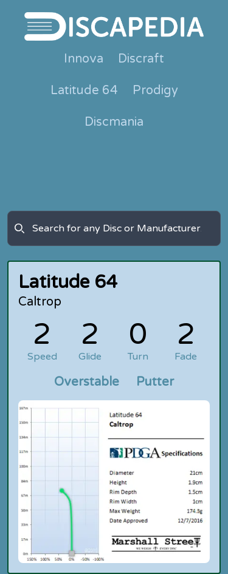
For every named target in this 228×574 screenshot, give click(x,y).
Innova (83, 59)
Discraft (141, 59)
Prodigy (155, 90)
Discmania (114, 122)
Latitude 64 (84, 90)
